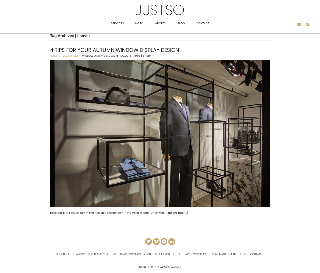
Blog (181, 23)
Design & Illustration (70, 254)
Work (138, 23)
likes (137, 56)
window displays (196, 254)
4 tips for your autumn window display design (114, 50)
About (160, 23)
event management (223, 254)
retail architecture (168, 254)
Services (117, 23)
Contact (202, 23)
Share (147, 56)
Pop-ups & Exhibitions (102, 254)
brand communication (135, 254)
